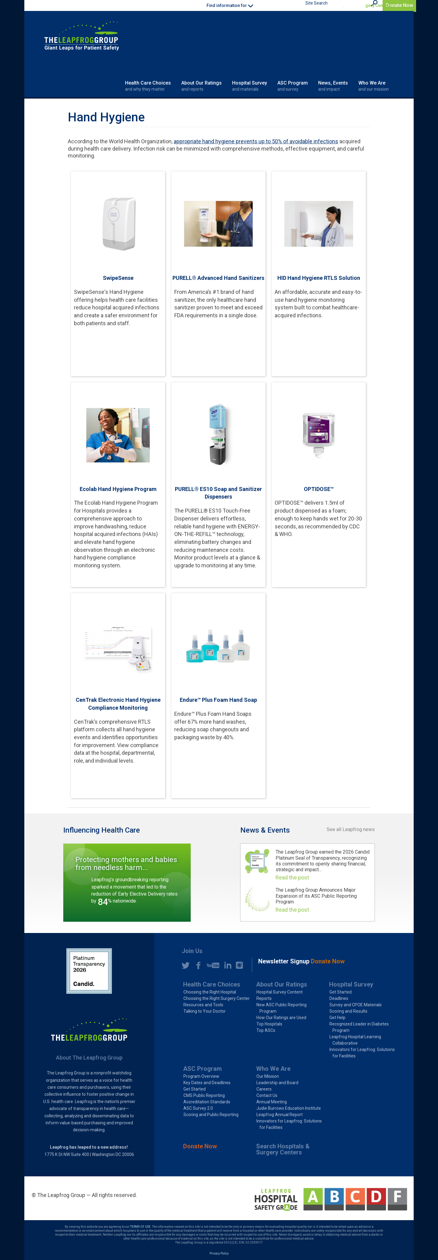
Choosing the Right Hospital (209, 992)
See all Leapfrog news (351, 829)
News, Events (333, 86)
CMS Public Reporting (204, 1095)
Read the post (292, 877)
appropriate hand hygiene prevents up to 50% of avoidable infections (256, 141)
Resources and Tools (203, 1004)
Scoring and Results (348, 1011)
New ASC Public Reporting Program (281, 1008)
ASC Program (292, 86)
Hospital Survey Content (279, 992)
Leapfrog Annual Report (279, 1114)
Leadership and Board (277, 1082)
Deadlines (338, 998)
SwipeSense (118, 278)
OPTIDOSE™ (319, 489)
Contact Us (266, 1095)
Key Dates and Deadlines (207, 1082)
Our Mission (267, 1076)
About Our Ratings (201, 86)
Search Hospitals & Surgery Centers (355, 5)
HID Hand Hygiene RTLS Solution (318, 278)
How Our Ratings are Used (281, 1017)
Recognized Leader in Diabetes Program (359, 1027)
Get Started (340, 992)
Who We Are (373, 86)
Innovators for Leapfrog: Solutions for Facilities (362, 1052)
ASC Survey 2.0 (198, 1108)
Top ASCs (265, 1030)
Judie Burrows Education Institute (288, 1108)
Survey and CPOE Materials (355, 1004)
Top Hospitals (269, 1024)
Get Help (337, 1017)
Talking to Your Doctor (204, 1011)
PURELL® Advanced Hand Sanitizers (218, 278)
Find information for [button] (230, 5)
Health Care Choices (148, 86)
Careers (264, 1089)
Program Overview (201, 1076)
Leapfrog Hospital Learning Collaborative (355, 1040)
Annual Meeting (271, 1101)
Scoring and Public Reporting (210, 1114)
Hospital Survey (249, 86)
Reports (264, 998)
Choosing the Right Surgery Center (216, 998)
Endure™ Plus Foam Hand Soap (218, 700)
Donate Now (399, 5)
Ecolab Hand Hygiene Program (118, 489)
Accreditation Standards (206, 1101)
